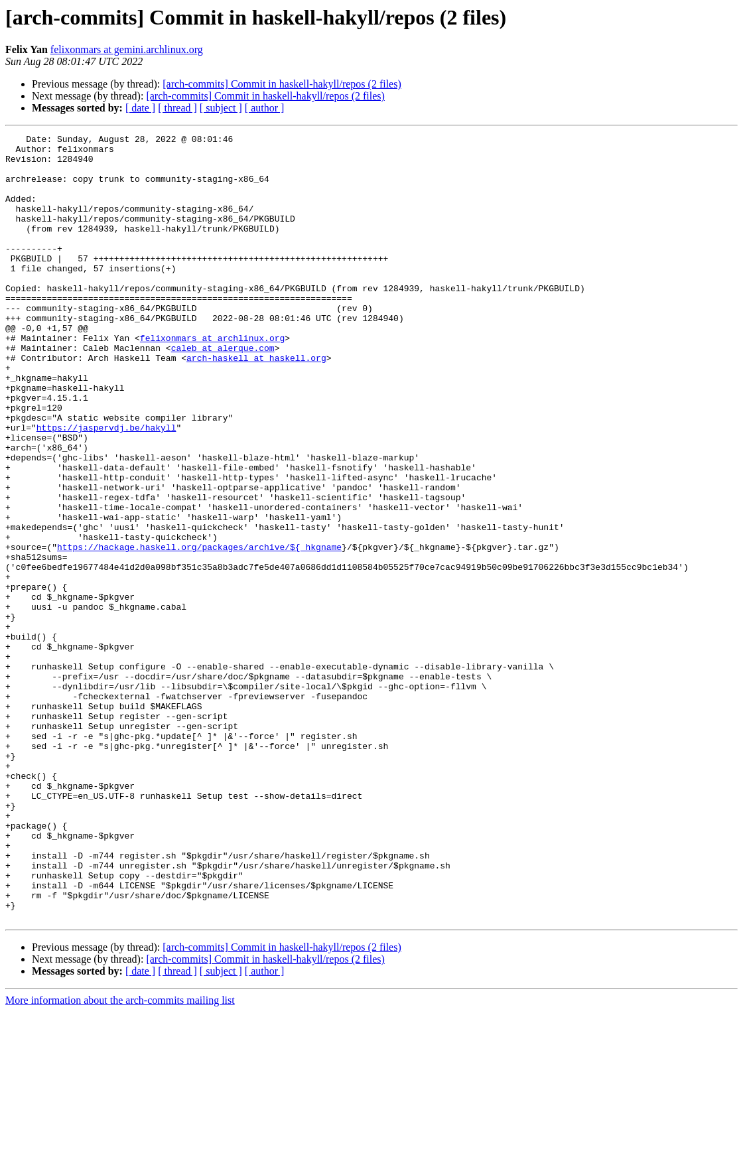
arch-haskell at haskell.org (256, 403)
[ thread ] (177, 107)
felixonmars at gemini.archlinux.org (126, 49)
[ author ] (265, 107)
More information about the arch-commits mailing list (120, 1157)
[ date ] (140, 107)
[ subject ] (221, 107)
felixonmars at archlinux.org (212, 379)
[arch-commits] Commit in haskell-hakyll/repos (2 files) (282, 84)
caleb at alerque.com (223, 391)
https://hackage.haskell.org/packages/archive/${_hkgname (199, 630)
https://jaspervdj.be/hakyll (106, 487)
